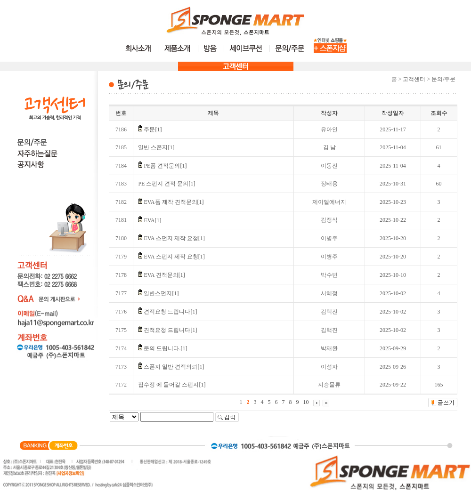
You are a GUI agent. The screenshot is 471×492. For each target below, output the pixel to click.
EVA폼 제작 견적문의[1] (173, 202)
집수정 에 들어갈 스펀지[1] (171, 384)
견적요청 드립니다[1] (170, 311)
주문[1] (153, 129)
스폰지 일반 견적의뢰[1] (174, 366)
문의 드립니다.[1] (165, 348)
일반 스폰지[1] (156, 147)
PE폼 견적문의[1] (165, 165)
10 (306, 402)
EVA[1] (152, 220)
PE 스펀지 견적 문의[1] (166, 183)
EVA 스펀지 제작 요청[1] (174, 238)
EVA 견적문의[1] (164, 275)
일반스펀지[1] (161, 293)
